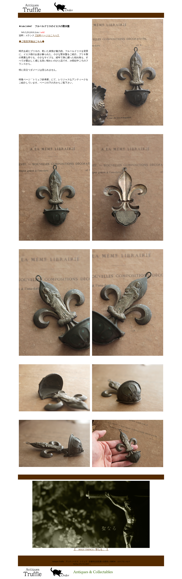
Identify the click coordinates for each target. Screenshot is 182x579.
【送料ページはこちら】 (47, 35)
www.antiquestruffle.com (100, 564)
